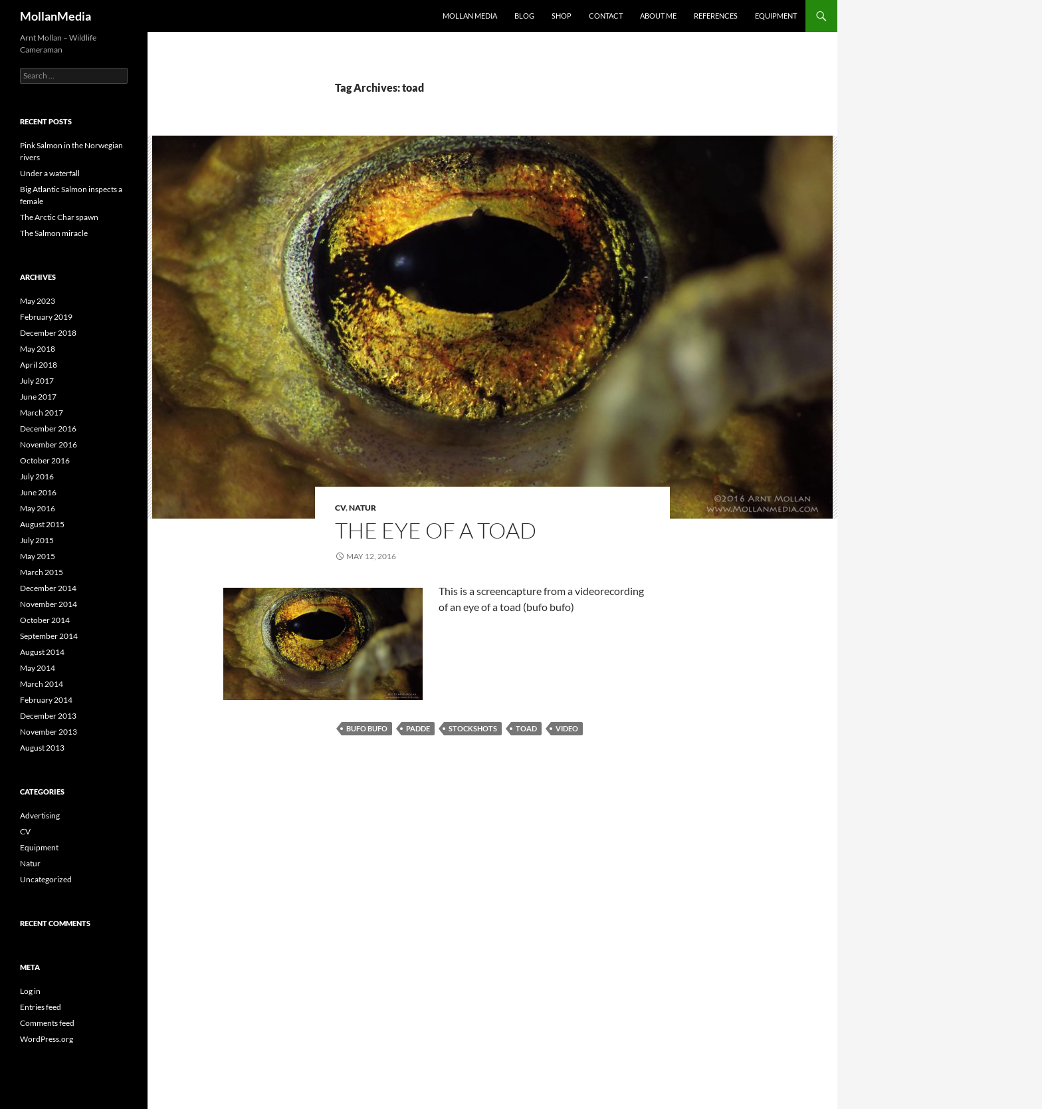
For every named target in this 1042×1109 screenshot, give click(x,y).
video (567, 728)
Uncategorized (46, 879)
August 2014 (42, 652)
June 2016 (38, 492)
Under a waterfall (50, 173)
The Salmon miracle (54, 233)
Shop (562, 15)
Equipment (776, 15)
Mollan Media (470, 15)
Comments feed (47, 1023)
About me (658, 15)
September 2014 (49, 636)
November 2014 (48, 604)
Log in (30, 991)
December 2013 (48, 716)
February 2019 (46, 317)
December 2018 (48, 333)
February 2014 (46, 700)
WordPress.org (46, 1039)
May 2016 (37, 508)
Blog (524, 15)
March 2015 (41, 572)
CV (340, 508)
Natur (362, 508)
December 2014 (48, 588)
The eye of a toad (435, 530)
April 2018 (38, 365)
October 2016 (45, 460)
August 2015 (42, 524)
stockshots (473, 728)
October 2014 (45, 620)
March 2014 (41, 684)
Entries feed (40, 1007)
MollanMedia (55, 16)
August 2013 (42, 748)
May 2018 (37, 349)
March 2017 (41, 413)
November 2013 (48, 732)
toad (526, 728)
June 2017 (38, 397)
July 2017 (37, 381)
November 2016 (48, 444)
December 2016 (48, 428)
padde (418, 728)
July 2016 (37, 476)
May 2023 (37, 301)
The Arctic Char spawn (59, 217)
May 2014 (37, 668)
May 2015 (37, 556)
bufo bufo (366, 728)
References (716, 15)
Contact (606, 15)
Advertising (40, 815)
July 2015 (37, 540)
